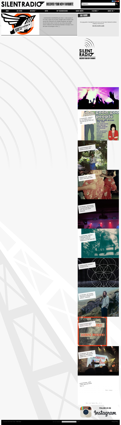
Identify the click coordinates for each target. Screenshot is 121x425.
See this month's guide (98, 25)
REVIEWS (32, 11)
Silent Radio (40, 4)
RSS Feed (18, 421)
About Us (110, 11)
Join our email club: (57, 421)
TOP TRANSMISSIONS (62, 11)
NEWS (46, 11)
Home (7, 11)
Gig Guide (19, 11)
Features (94, 11)
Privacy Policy (115, 421)
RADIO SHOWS (80, 11)
